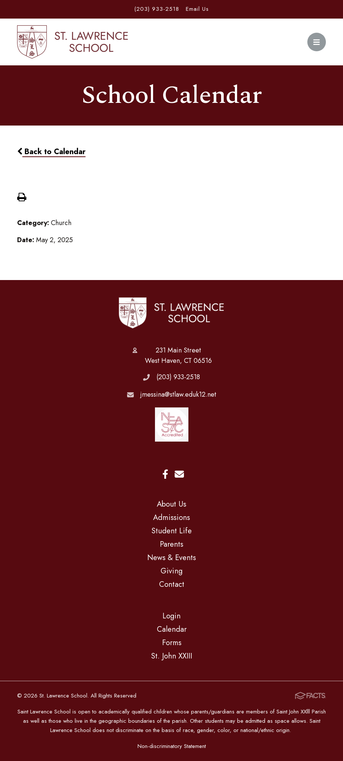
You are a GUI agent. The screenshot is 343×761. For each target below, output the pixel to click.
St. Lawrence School (171, 313)
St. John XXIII (171, 655)
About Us (171, 504)
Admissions (171, 517)
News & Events (171, 557)
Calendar (172, 629)
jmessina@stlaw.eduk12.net (178, 394)
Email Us (197, 9)
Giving (171, 570)
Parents (171, 544)
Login (171, 615)
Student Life (171, 530)
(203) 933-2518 (156, 9)
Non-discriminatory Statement (171, 746)
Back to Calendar (51, 151)
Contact (171, 584)
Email (179, 474)
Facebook (165, 474)
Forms (171, 642)
